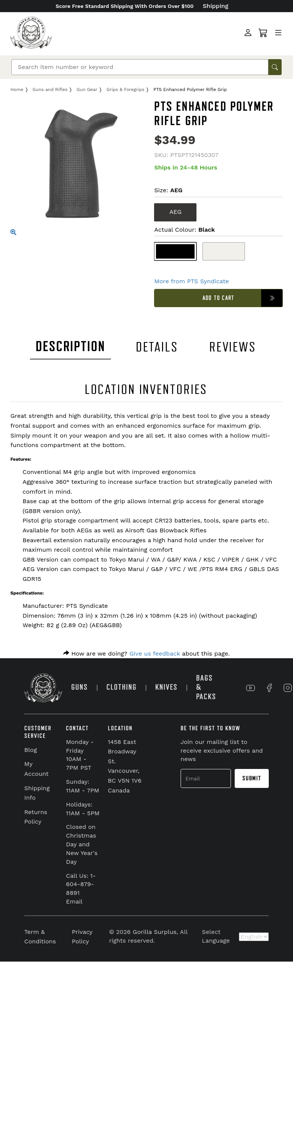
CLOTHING (121, 687)
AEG (175, 211)
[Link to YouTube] (250, 687)
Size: (168, 190)
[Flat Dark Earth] (224, 251)
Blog (30, 749)
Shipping (216, 5)
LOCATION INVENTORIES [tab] (146, 389)
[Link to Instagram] (287, 687)
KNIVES (166, 687)
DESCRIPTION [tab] (70, 347)
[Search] (139, 67)
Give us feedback (154, 653)
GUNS (79, 687)
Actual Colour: (184, 229)
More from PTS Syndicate (191, 281)
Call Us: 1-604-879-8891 (81, 884)
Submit (251, 778)
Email (74, 901)
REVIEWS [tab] (232, 347)
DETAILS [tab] (157, 347)
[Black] (175, 251)
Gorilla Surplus (155, 931)
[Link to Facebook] (269, 687)
